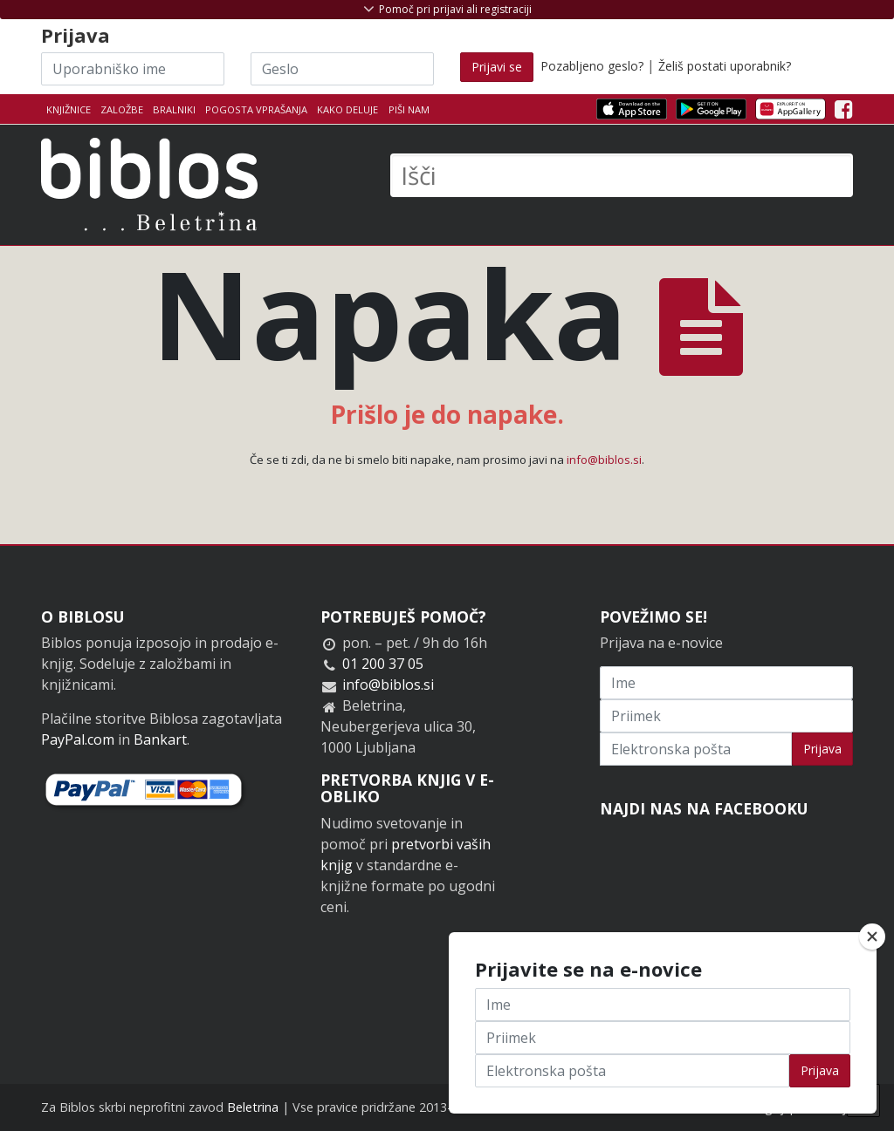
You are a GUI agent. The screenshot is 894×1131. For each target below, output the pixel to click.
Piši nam (409, 109)
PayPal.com (77, 739)
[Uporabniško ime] (132, 68)
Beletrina (253, 1107)
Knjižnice (68, 109)
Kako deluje (347, 109)
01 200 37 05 (382, 663)
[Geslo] (342, 68)
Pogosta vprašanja (256, 109)
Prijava (822, 748)
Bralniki (174, 109)
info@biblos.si (604, 459)
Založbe (121, 109)
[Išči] (621, 175)
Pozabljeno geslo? (591, 66)
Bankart (160, 739)
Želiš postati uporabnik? (724, 66)
